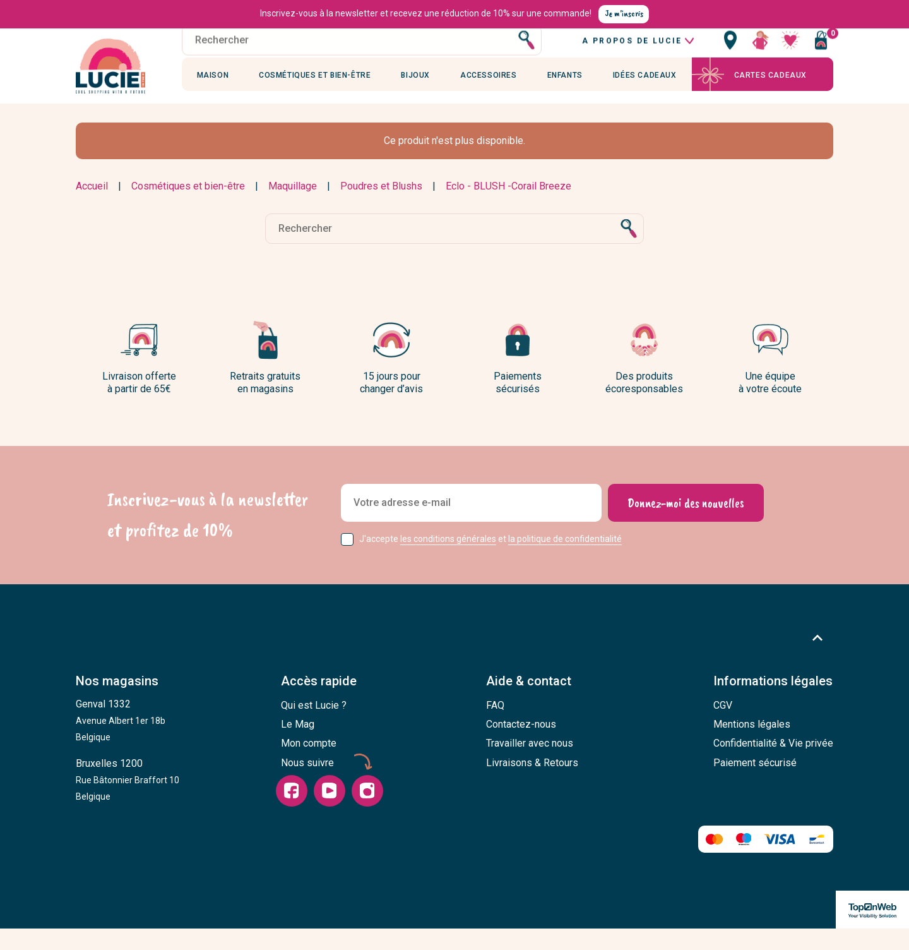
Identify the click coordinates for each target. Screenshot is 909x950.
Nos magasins (117, 703)
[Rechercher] (362, 54)
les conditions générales (448, 561)
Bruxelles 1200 (127, 801)
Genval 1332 (120, 742)
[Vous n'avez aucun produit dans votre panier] (820, 53)
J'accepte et (490, 561)
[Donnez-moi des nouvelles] (685, 525)
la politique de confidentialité (565, 561)
